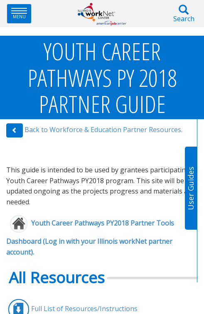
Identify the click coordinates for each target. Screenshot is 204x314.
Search (183, 14)
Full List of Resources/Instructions (84, 308)
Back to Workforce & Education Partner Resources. (103, 130)
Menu (21, 13)
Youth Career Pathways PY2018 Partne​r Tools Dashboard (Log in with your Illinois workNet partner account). (90, 238)
